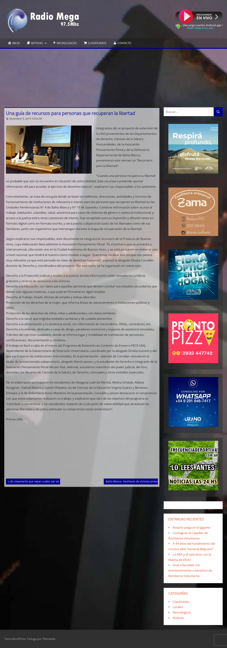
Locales (178, 607)
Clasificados (181, 602)
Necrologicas (182, 612)
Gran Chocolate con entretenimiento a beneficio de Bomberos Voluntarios (190, 570)
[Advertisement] (113, 76)
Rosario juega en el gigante (191, 527)
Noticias (178, 618)
